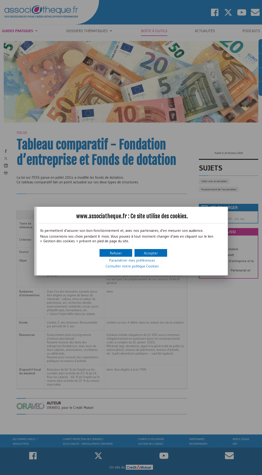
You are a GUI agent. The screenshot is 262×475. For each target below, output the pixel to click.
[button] (150, 253)
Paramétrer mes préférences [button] (132, 260)
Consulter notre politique (132, 266)
